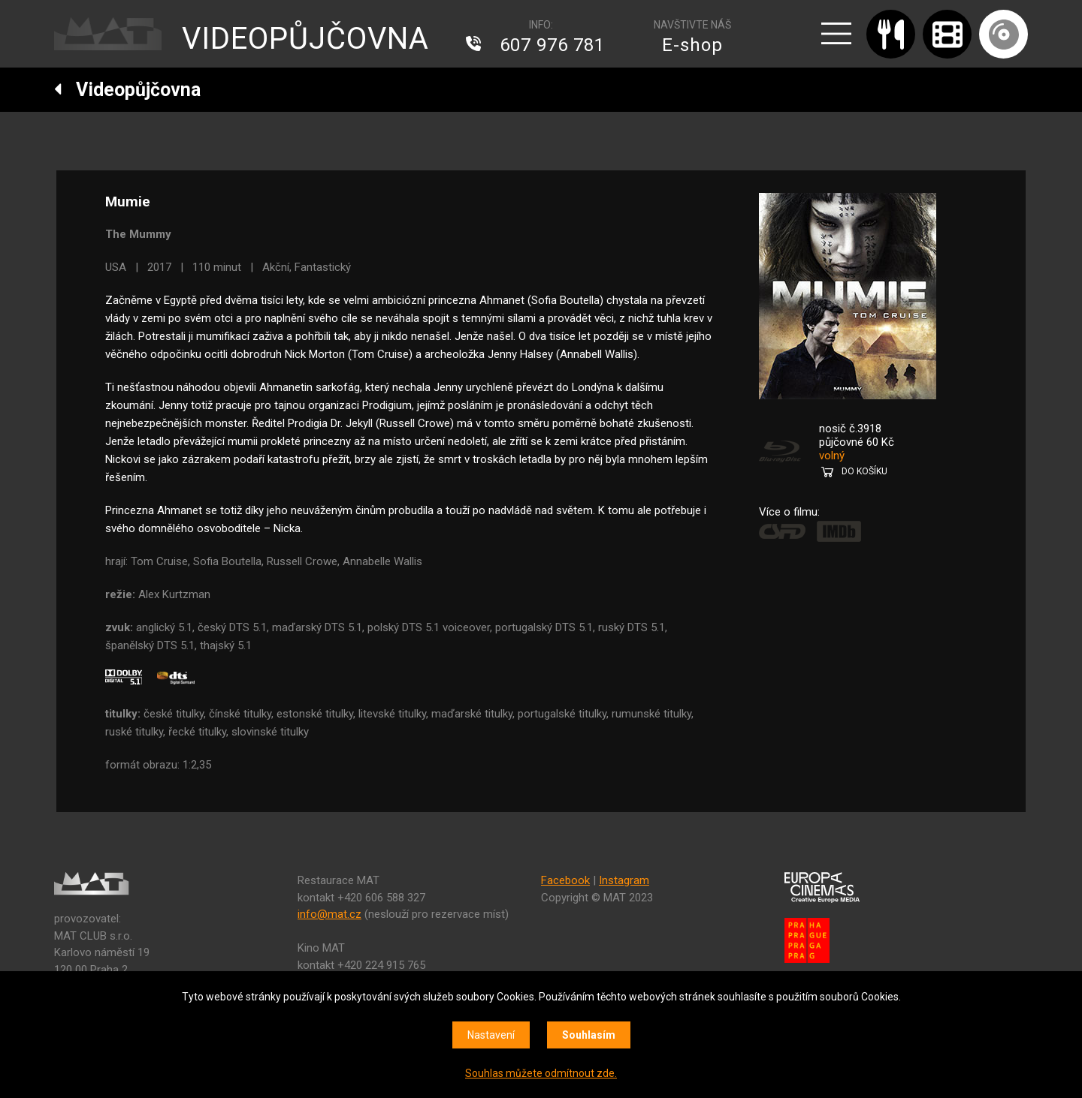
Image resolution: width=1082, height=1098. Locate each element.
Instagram (624, 880)
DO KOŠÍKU (864, 471)
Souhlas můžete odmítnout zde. (541, 1073)
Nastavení (491, 1035)
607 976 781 (552, 45)
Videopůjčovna (127, 90)
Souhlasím (588, 1035)
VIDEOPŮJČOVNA (305, 38)
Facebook (565, 880)
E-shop (692, 45)
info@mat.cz (329, 914)
